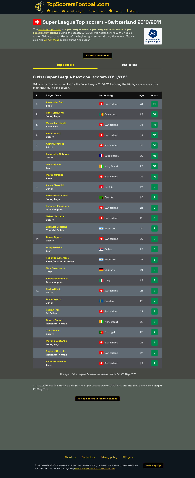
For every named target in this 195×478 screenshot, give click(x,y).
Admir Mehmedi (55, 143)
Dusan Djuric (53, 299)
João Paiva (52, 330)
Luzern (50, 136)
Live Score (97, 11)
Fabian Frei (52, 309)
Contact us (88, 457)
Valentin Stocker (56, 361)
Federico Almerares (57, 257)
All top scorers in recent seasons (97, 398)
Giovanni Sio (53, 164)
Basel (49, 105)
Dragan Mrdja (54, 247)
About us (70, 457)
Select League (73, 11)
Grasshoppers (54, 209)
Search (115, 11)
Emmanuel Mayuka (57, 195)
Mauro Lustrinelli (56, 123)
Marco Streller (54, 174)
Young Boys (53, 116)
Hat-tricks (129, 65)
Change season (97, 55)
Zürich (49, 147)
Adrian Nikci (53, 289)
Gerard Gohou (54, 320)
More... (132, 11)
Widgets (128, 457)
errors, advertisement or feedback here (95, 468)
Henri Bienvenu (55, 112)
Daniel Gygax (54, 237)
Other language (153, 465)
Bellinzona (52, 126)
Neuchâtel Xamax (63, 261)
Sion (48, 168)
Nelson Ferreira (55, 216)
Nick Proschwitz (55, 268)
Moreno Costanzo (56, 340)
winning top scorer (49, 29)
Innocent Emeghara (57, 206)
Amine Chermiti (55, 185)
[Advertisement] (97, 429)
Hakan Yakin (53, 133)
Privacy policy (109, 457)
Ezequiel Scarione (56, 226)
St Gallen (58, 230)
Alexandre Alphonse (57, 154)
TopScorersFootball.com (77, 4)
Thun (49, 230)
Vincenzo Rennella (57, 278)
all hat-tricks (51, 39)
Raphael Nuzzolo (55, 351)
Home (52, 11)
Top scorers (65, 65)
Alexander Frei (54, 102)
